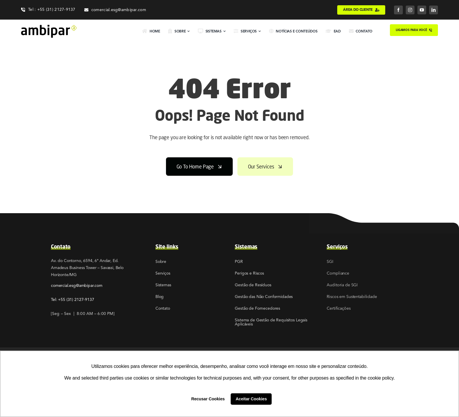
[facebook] (398, 10)
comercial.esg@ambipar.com (76, 285)
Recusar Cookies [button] (208, 399)
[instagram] (410, 10)
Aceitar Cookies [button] (251, 399)
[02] (49, 27)
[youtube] (421, 10)
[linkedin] (433, 10)
